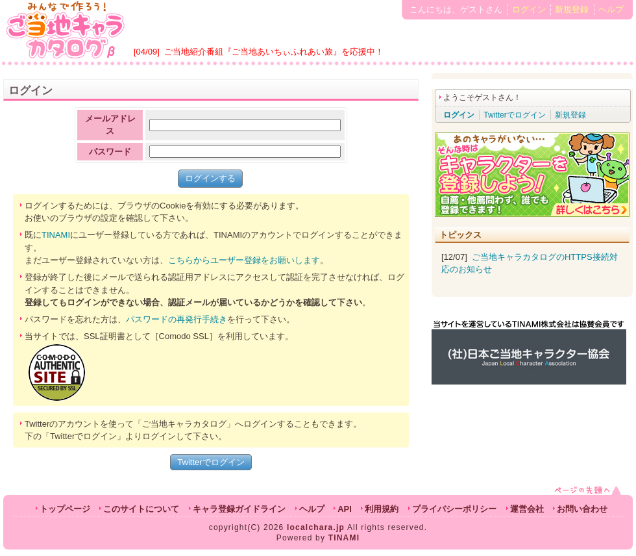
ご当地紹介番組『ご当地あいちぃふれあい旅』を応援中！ (274, 52)
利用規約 (381, 509)
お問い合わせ (582, 509)
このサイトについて (141, 509)
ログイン (529, 9)
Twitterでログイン (210, 462)
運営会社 (527, 509)
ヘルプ (611, 9)
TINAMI (56, 235)
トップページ (65, 509)
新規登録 (572, 9)
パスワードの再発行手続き (176, 319)
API (344, 509)
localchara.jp (316, 527)
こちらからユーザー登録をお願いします (244, 260)
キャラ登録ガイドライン (239, 509)
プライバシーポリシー (454, 509)
